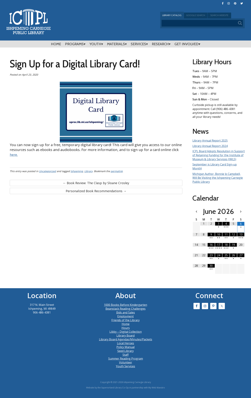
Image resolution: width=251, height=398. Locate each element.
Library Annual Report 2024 (210, 146)
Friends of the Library (125, 323)
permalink (117, 171)
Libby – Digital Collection (125, 335)
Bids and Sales (125, 316)
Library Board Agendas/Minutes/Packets (125, 343)
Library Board (125, 339)
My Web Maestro (156, 390)
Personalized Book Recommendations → (96, 191)
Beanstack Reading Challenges (125, 312)
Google (202, 15)
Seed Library (125, 354)
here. (14, 154)
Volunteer (125, 366)
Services (138, 44)
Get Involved (186, 44)
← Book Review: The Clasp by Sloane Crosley (96, 183)
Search (230, 15)
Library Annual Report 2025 (210, 140)
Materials (116, 44)
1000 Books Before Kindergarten (125, 308)
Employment (125, 320)
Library (88, 171)
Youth (95, 44)
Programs (74, 44)
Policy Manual (125, 350)
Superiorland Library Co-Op (115, 390)
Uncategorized (47, 171)
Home (56, 44)
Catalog (174, 15)
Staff (126, 358)
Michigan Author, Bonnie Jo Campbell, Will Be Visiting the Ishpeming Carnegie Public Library (218, 181)
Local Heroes (125, 346)
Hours (125, 331)
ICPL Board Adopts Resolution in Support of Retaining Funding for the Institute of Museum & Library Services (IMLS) (217, 157)
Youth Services (125, 369)
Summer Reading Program (125, 362)
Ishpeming (77, 171)
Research (160, 44)
